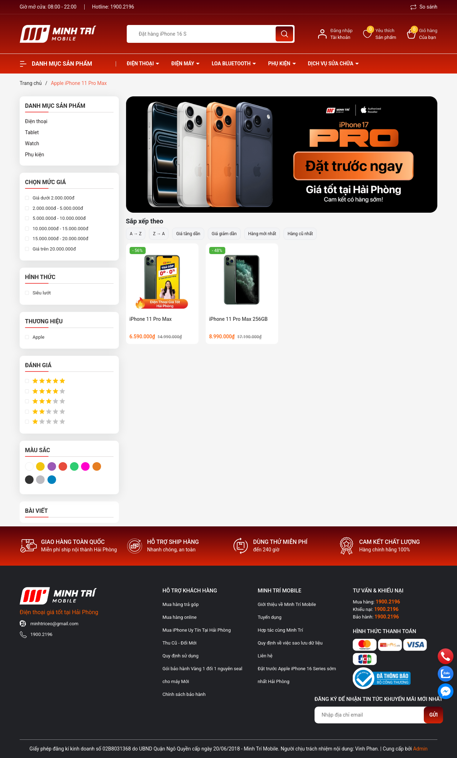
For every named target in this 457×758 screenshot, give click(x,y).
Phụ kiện (280, 63)
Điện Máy (183, 63)
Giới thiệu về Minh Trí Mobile (287, 604)
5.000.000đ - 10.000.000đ (58, 218)
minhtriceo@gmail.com (54, 623)
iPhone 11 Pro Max (151, 319)
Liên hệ (265, 655)
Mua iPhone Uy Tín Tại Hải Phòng (196, 630)
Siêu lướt (41, 292)
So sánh (424, 7)
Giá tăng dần (188, 233)
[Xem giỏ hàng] (422, 34)
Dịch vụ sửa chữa (331, 63)
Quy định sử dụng (180, 655)
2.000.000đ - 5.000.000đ (57, 208)
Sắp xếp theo (145, 221)
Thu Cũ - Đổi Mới (179, 643)
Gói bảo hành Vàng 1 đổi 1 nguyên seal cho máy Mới (202, 675)
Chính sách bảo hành (184, 694)
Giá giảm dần (224, 233)
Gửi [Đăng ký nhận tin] (433, 715)
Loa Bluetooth (232, 63)
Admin (420, 749)
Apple (37, 337)
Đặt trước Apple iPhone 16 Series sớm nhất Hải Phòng (297, 675)
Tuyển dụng (270, 617)
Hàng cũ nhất (300, 233)
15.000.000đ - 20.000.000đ (59, 238)
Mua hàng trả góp (180, 604)
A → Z (136, 233)
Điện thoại (141, 63)
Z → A (159, 233)
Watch (32, 143)
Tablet (32, 132)
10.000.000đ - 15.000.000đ (59, 228)
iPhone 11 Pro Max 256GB (238, 319)
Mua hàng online (179, 617)
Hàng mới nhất (262, 233)
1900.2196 (122, 7)
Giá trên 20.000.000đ (53, 249)
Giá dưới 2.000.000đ (53, 198)
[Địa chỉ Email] (379, 715)
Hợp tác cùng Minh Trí (280, 630)
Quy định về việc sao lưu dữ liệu (290, 643)
